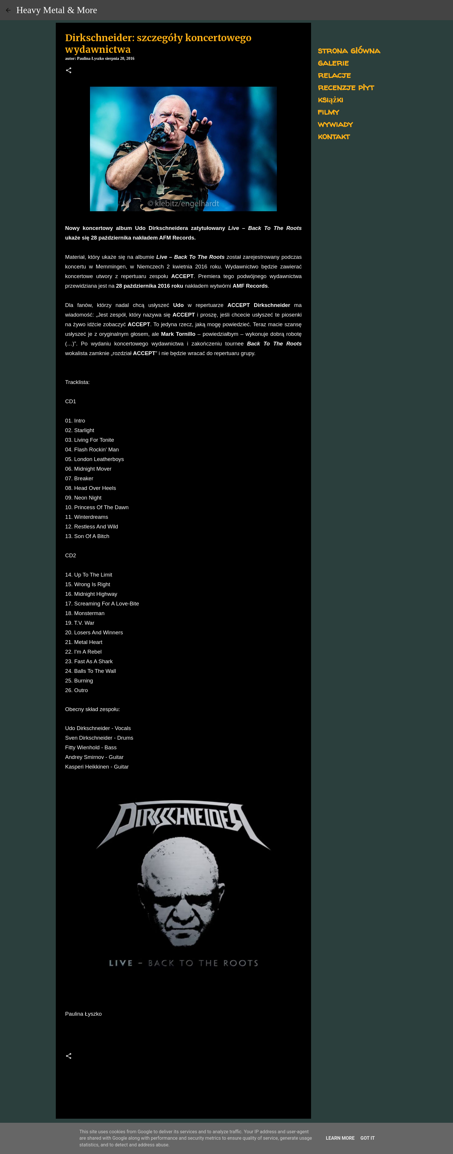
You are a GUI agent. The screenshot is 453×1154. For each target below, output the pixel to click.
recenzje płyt (346, 87)
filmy (328, 111)
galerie (333, 62)
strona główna (349, 50)
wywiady (335, 124)
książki (330, 99)
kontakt (334, 136)
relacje (334, 75)
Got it (367, 1138)
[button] (68, 71)
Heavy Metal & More (56, 10)
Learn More (340, 1138)
